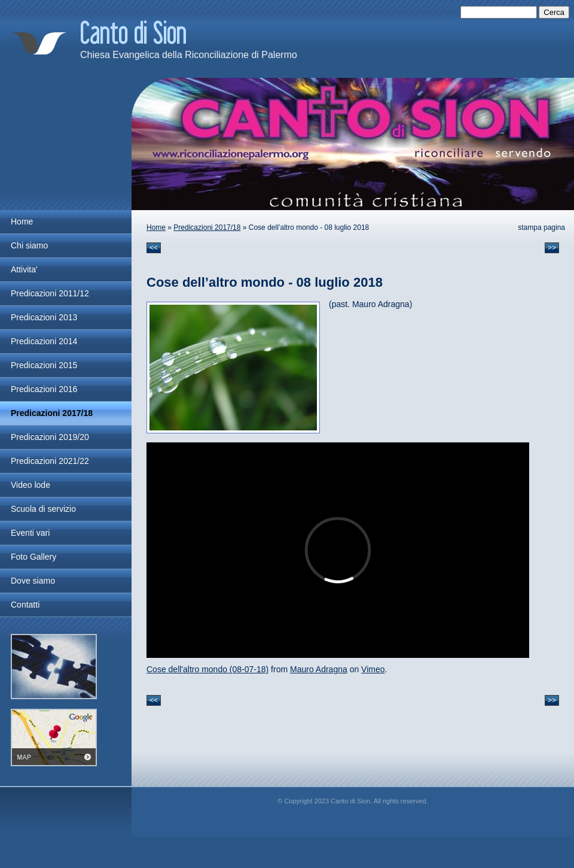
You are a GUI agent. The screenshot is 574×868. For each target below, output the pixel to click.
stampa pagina (541, 227)
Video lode (30, 485)
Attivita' (24, 269)
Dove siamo (33, 580)
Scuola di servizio (43, 509)
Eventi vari (30, 533)
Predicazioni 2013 (44, 317)
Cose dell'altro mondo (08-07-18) (207, 669)
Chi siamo (29, 245)
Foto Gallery (33, 557)
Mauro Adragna (318, 669)
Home (156, 227)
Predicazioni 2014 (44, 341)
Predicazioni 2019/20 (50, 437)
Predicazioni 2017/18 (206, 227)
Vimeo (372, 669)
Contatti (25, 604)
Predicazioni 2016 (44, 389)
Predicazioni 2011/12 (50, 293)
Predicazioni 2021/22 (50, 461)
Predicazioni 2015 (44, 365)
